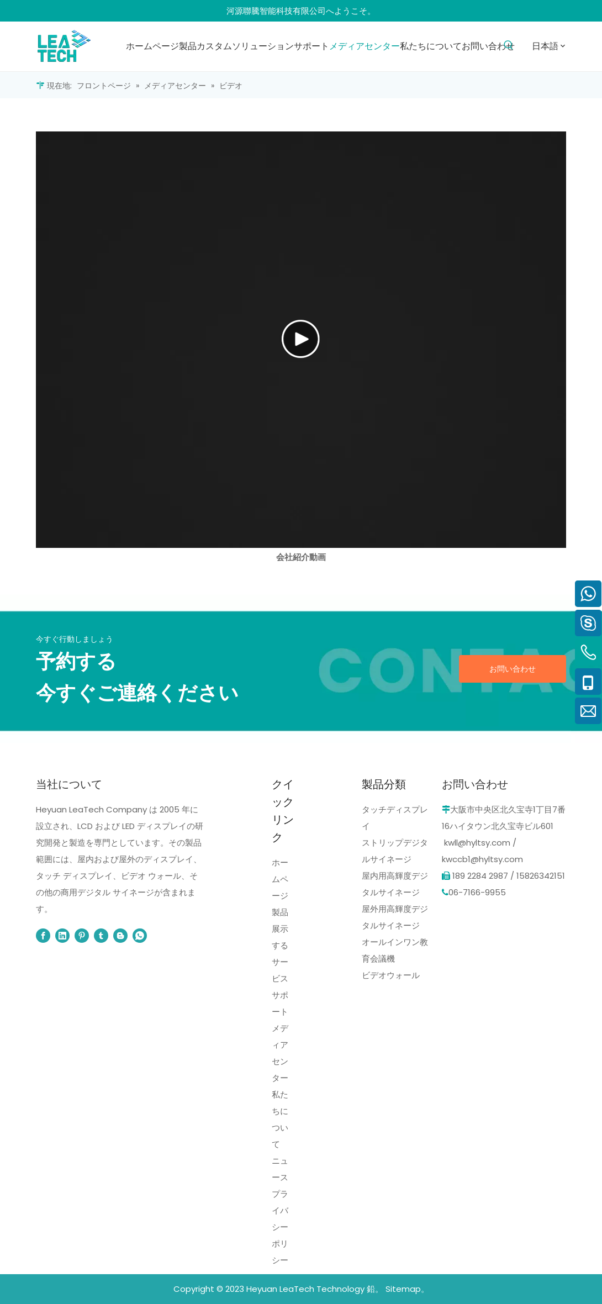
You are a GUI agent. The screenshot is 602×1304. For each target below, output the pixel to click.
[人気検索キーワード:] (508, 45)
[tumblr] (101, 935)
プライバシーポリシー (280, 1227)
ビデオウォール (391, 975)
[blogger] (120, 935)
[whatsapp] (140, 935)
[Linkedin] (62, 935)
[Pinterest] (82, 935)
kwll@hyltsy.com (477, 842)
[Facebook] (43, 935)
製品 (280, 912)
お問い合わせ (512, 668)
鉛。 (375, 1289)
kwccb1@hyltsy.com (482, 859)
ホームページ (280, 879)
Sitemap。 (407, 1289)
